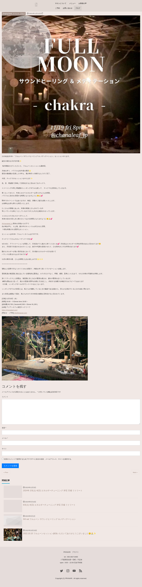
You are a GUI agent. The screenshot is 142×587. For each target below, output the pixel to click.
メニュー (72, 3)
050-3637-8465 (72, 557)
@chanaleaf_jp (7, 223)
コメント (5, 397)
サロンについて (60, 3)
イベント (16, 13)
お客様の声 (83, 3)
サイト (4, 449)
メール (5, 438)
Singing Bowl (7, 13)
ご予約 (57, 8)
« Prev (6, 472)
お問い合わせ (67, 8)
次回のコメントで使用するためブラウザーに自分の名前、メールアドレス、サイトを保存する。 (38, 459)
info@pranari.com (20, 313)
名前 (4, 428)
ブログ (77, 8)
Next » (135, 472)
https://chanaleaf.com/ (9, 310)
